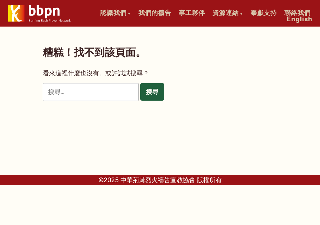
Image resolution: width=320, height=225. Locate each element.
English (299, 19)
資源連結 (225, 13)
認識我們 (113, 13)
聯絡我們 (297, 13)
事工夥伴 (192, 13)
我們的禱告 (154, 13)
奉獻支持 (264, 13)
